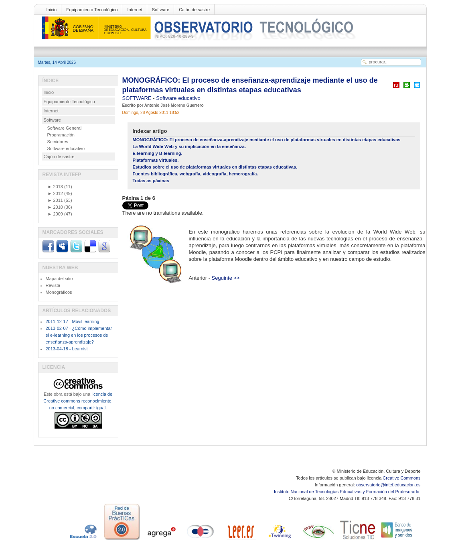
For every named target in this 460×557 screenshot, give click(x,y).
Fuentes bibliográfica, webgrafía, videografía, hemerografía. (195, 173)
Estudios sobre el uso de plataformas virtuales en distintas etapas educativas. (215, 167)
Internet (134, 9)
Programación (61, 134)
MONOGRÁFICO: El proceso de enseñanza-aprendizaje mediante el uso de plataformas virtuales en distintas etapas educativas (267, 139)
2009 (55, 213)
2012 (55, 193)
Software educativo (178, 98)
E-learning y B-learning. (157, 153)
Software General (64, 128)
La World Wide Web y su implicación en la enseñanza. (189, 146)
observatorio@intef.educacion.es (388, 484)
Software (160, 9)
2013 (55, 186)
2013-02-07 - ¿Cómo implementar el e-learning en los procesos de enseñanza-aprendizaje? (79, 335)
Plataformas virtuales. (156, 160)
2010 (55, 207)
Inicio (52, 9)
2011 (55, 200)
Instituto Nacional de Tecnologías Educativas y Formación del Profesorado (347, 491)
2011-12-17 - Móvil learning (72, 321)
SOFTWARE (137, 98)
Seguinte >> (226, 278)
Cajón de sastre (194, 9)
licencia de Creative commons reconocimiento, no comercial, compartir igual (77, 401)
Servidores (58, 141)
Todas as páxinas (151, 180)
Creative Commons (401, 478)
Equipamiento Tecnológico (92, 9)
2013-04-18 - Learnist (67, 348)
